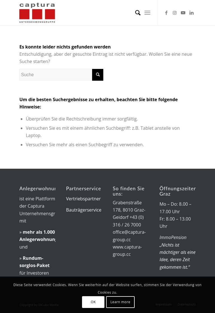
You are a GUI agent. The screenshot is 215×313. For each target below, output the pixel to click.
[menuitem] (135, 12)
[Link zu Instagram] (174, 12)
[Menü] (147, 12)
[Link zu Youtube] (183, 12)
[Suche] (135, 12)
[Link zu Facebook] (166, 12)
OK (93, 302)
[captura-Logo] (46, 12)
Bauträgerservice (83, 210)
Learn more (120, 302)
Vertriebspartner (83, 199)
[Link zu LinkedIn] (191, 12)
